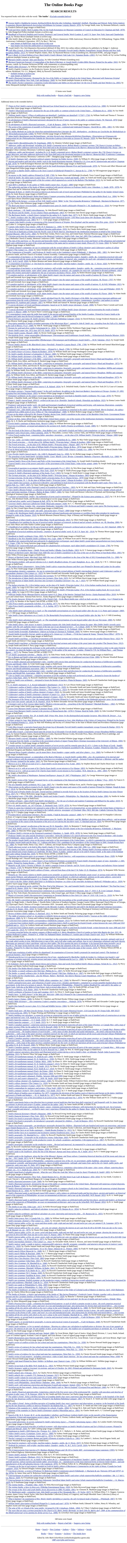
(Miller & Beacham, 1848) (24, 1254)
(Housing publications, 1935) (37, 229)
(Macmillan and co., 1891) (44, 1410)
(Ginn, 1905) (26, 536)
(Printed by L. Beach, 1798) (39, 349)
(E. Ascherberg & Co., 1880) (42, 440)
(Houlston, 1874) (55, 870)
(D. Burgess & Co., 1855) (55, 1214)
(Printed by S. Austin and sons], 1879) (38, 1503)
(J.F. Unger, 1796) (59, 546)
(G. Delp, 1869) (28, 1285)
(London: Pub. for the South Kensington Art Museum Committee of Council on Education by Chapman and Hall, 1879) (66, 30)
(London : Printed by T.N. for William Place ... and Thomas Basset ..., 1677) (65, 650)
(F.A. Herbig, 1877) (32, 604)
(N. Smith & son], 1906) (30, 1057)
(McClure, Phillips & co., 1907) (45, 973)
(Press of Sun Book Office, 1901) (65, 553)
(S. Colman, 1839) (63, 626)
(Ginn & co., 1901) (44, 1438)
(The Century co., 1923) (37, 690)
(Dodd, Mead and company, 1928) (37, 504)
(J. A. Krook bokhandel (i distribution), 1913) (35, 685)
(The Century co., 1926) (28, 1221)
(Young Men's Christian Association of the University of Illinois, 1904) (65, 741)
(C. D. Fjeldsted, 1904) (45, 629)
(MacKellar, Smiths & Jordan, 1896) (58, 796)
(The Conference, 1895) (57, 236)
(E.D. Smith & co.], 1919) (31, 1069)
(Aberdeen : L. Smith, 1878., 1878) (63, 187)
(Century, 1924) (33, 692)
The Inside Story (79, 1534)
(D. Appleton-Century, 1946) (29, 1081)
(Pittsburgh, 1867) (61, 1499)
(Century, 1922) (35, 697)
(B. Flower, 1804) (60, 275)
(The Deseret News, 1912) (65, 643)
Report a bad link (64, 95)
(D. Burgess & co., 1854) (43, 1209)
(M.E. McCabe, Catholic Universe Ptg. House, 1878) (65, 810)
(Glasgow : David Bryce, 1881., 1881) (60, 127)
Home (37, 1529)
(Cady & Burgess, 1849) (37, 124)
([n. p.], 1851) (39, 468)
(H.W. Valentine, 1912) (59, 340)
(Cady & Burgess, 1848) (54, 1322)
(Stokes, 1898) (20, 999)
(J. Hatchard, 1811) (29, 914)
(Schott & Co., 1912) (62, 964)
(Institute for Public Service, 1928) (43, 159)
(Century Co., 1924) (36, 694)
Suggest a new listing (82, 95)
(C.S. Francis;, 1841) (65, 877)
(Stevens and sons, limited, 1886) (31, 1333)
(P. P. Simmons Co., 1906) (35, 227)
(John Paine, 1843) (38, 1137)
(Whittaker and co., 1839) (65, 881)
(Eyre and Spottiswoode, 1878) (52, 166)
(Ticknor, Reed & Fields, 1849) (53, 711)
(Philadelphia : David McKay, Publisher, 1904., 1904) (34, 1382)
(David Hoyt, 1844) (25, 1256)
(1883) (31, 423)
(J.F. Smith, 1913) (34, 1091)
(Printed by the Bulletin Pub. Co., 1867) (65, 1404)
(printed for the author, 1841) (65, 759)
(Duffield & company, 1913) (39, 921)
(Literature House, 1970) (33, 709)
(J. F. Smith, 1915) (27, 1022)
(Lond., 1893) (44, 764)
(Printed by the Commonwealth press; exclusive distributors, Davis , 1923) (65, 994)
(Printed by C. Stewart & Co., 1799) (50, 171)
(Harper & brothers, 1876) (48, 480)
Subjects (81, 1529)
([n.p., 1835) (60, 780)
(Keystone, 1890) (60, 620)
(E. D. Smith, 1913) (28, 1066)
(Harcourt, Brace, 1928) (61, 856)
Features (58, 1534)
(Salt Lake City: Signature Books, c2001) (51, 55)
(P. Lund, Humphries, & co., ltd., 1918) (53, 562)
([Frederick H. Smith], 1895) (59, 1172)
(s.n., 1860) (54, 752)
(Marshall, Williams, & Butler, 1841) (31, 1268)
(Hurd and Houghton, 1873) (63, 382)
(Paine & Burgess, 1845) (47, 680)
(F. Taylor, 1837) (49, 1492)
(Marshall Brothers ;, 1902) (61, 704)
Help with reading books (46, 95)
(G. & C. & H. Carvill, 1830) (65, 259)
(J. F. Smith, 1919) (27, 1020)
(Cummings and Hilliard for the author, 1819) (64, 801)
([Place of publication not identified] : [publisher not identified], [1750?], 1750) (49, 115)
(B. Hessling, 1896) (63, 522)
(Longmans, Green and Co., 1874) (30, 1436)
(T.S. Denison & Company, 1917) (33, 1375)
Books (43, 1534)
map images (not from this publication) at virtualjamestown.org (35, 46)
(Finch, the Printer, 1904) (30, 1071)
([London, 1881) (42, 1490)
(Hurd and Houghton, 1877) (63, 359)
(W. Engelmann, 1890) (29, 143)
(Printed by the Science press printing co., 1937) (58, 497)
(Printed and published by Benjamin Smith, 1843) (59, 1368)
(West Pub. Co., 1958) (47, 1342)
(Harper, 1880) (63, 435)
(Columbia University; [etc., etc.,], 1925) (46, 581)
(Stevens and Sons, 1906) (28, 1338)
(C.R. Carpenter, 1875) (63, 1223)
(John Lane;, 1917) (25, 1207)
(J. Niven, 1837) (44, 1443)
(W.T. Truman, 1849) (25, 1273)
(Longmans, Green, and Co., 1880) (30, 1433)
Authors (65, 1529)
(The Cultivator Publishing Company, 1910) (44, 319)
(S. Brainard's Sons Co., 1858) (38, 454)
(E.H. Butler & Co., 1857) (27, 1271)
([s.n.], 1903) (34, 473)
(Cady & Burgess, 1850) (54, 1317)
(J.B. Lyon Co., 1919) (60, 895)
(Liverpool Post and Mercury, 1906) (57, 1387)
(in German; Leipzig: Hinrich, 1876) (65, 24)
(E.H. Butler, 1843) (23, 990)
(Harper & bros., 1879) (46, 478)
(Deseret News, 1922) (64, 639)
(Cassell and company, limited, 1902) (44, 1385)
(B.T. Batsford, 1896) (64, 527)
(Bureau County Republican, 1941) (55, 976)
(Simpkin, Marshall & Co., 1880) (65, 1306)
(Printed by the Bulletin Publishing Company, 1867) (65, 1398)
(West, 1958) (64, 1357)
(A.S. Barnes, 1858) (28, 1149)
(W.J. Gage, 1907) (29, 785)
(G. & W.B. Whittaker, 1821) (65, 284)
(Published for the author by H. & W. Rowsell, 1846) (66, 1041)
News (50, 1534)
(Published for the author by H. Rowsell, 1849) (66, 1032)
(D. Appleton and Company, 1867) (63, 300)
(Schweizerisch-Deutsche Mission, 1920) (66, 335)
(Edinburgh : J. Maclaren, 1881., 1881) (57, 252)
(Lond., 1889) (52, 426)
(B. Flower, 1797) (60, 280)
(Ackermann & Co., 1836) (32, 328)
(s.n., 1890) (57, 106)
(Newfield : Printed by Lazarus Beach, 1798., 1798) (47, 345)
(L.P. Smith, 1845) (32, 1378)
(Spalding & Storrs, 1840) (27, 1275)
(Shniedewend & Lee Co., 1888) (62, 958)
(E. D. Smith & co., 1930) (31, 1059)
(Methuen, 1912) (24, 1457)
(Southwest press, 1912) (41, 1133)
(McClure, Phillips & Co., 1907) (35, 971)
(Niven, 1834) (64, 270)
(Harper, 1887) (44, 445)
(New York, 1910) (31, 471)
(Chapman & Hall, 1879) (29, 501)
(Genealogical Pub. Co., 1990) (63, 557)
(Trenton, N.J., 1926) (32, 1431)
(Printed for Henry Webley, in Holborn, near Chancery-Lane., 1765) (42, 1361)
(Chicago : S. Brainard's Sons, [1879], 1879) (38, 805)
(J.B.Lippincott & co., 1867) (56, 1140)
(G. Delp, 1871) (64, 1163)
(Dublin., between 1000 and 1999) (35, 1076)
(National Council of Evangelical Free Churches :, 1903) (41, 487)
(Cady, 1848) (25, 1181)
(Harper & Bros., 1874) (45, 447)
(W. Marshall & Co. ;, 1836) (26, 1135)
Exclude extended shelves (60, 16)
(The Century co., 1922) (30, 1242)
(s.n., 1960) (63, 456)
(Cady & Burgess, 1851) (50, 1121)
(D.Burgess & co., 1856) (60, 111)
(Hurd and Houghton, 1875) (63, 377)
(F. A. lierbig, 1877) (33, 606)
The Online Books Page (63, 5)
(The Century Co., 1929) (37, 687)
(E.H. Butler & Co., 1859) (27, 1266)
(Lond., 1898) (51, 305)
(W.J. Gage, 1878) (59, 396)
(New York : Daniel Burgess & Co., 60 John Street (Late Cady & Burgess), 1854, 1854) (54, 1177)
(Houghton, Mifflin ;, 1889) (29, 738)
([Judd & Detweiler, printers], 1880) (44, 815)
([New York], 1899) (35, 1088)
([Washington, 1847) (47, 775)
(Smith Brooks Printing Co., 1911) (40, 1130)
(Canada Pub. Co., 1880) (28, 1218)
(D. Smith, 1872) (31, 330)
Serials (89, 1529)
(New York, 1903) (26, 1116)
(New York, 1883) (26, 1258)
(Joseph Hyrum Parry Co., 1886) (65, 842)
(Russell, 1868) (23, 333)
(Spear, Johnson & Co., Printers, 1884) (43, 1249)
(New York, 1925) (38, 578)
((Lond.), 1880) (40, 185)
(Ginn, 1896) (54, 657)
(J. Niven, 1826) (57, 264)
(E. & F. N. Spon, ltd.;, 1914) (51, 532)
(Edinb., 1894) (44, 1508)
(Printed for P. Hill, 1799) (31, 175)
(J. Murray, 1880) (32, 354)
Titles (73, 1529)
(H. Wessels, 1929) (61, 137)
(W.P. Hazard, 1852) (65, 1194)
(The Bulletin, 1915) (54, 180)
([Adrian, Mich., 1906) (30, 1061)
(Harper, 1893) (46, 768)
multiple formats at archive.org (23, 73)
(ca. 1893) (64, 83)
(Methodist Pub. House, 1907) (64, 146)
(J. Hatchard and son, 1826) (66, 820)
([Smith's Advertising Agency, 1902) (52, 1422)
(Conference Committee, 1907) (65, 154)
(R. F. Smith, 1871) (50, 1152)
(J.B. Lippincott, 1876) (65, 1461)
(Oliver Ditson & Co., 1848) (25, 1251)
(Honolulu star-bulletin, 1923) (57, 400)
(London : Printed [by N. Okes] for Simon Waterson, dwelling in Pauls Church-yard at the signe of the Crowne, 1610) (65, 943)
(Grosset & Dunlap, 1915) (64, 727)
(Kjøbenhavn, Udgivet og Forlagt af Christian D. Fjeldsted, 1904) (44, 632)
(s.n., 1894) (62, 196)
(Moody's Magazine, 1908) (29, 1114)
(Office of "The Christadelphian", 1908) (64, 411)
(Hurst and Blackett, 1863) (36, 213)
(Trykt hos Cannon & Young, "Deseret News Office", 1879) (64, 634)
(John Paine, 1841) (24, 1261)
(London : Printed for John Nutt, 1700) (64, 746)
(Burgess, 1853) (26, 1119)
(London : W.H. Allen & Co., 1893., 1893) (57, 771)
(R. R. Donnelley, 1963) (38, 826)
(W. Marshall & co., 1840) (27, 1263)
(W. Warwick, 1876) (63, 120)
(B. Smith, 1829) (33, 1078)
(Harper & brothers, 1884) (49, 442)
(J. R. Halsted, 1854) (34, 387)
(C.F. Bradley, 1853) (65, 1328)
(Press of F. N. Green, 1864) (65, 242)
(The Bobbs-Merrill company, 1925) (27, 968)
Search (45, 1529)
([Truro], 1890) (39, 511)
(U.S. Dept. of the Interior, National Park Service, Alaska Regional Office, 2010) (62, 594)
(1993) (61, 1450)
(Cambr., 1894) (38, 1408)
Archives (67, 1534)
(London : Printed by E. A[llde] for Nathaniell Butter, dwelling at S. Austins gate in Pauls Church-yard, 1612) (64, 933)
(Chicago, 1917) (22, 1373)
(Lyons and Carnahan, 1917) (31, 992)
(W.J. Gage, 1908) (35, 539)
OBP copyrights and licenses (63, 1540)
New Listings (55, 1529)
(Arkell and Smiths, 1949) (46, 178)
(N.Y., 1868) (30, 356)
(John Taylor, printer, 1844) (53, 464)
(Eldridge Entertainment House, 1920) (39, 1487)
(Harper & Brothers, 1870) (30, 352)
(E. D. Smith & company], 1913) (34, 1064)
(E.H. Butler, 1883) (24, 1278)
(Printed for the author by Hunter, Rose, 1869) (63, 1108)
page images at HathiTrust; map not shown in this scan (32, 43)
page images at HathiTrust (21, 76)
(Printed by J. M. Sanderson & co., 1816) (58, 206)
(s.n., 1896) (50, 449)
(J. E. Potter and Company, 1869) (66, 611)
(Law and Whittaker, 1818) (64, 289)
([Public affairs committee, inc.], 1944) (38, 980)
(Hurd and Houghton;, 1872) (64, 363)
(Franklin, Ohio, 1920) (25, 1485)
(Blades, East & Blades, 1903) (43, 550)
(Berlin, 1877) (28, 655)
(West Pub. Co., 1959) (44, 1354)
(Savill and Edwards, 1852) (39, 520)
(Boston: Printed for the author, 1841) (63, 62)
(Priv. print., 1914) (61, 222)
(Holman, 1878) (45, 1001)
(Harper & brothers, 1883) (48, 475)
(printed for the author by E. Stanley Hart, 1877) (43, 215)
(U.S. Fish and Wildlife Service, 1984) (37, 1006)
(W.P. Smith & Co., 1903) (30, 1366)
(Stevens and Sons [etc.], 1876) (45, 1098)
